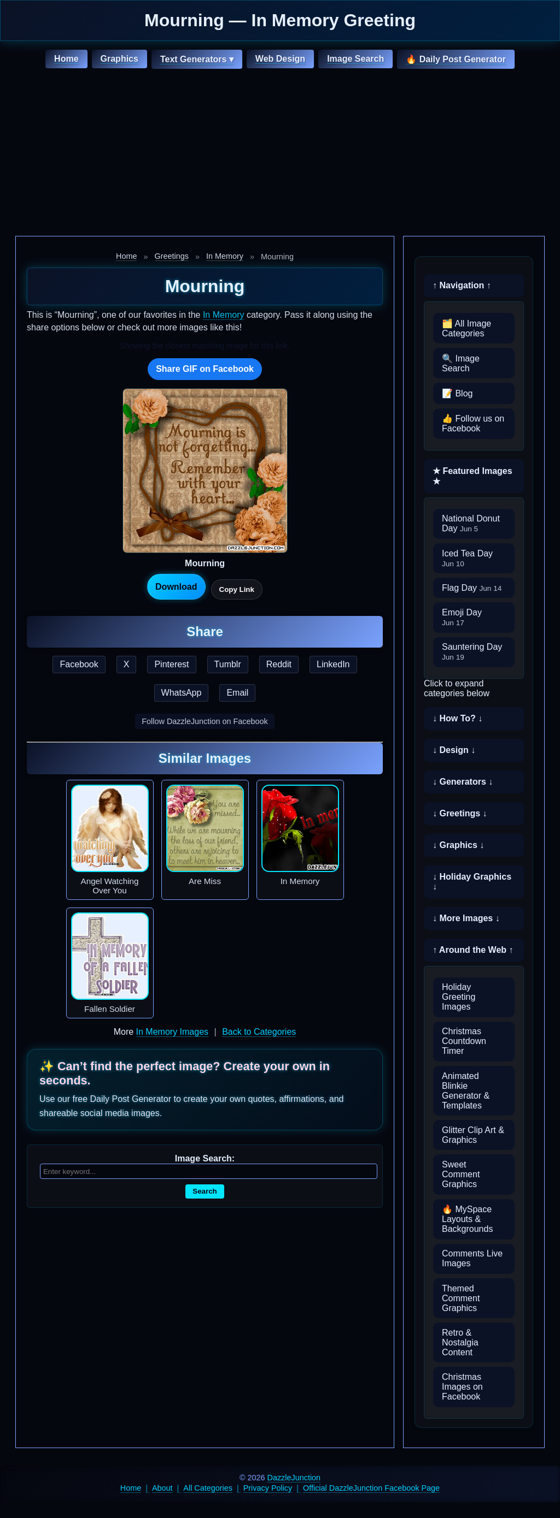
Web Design (280, 58)
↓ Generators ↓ (463, 781)
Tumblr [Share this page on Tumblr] (227, 664)
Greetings (172, 256)
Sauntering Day (472, 651)
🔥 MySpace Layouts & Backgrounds (467, 1219)
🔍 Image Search (461, 363)
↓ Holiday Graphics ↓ (472, 881)
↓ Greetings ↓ (460, 813)
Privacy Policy (268, 1488)
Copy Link (236, 589)
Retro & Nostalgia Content (460, 1342)
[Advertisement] (280, 154)
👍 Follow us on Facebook (473, 423)
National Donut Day (471, 523)
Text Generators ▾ (197, 59)
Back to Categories (259, 1031)
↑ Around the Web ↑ (473, 949)
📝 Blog (457, 393)
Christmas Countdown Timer (464, 1041)
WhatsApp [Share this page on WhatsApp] (181, 692)
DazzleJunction (294, 1477)
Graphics (119, 58)
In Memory (224, 256)
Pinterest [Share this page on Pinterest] (171, 664)
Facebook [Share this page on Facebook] (79, 664)
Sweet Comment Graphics (461, 1174)
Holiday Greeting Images (458, 996)
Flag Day (471, 587)
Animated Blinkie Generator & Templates (465, 1090)
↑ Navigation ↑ (462, 285)
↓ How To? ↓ (457, 718)
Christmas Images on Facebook (462, 1386)
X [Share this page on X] (127, 664)
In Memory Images (172, 1031)
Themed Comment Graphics (461, 1298)
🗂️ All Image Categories (466, 328)
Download (176, 586)
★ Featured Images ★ (472, 476)
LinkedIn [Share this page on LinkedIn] (333, 664)
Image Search (355, 58)
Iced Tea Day (467, 558)
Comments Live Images (472, 1258)
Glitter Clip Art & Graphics (473, 1135)
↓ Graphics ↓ (458, 845)
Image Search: (205, 1158)
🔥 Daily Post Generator (456, 59)
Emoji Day (462, 617)
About (162, 1488)
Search (204, 1191)
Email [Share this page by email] (237, 692)
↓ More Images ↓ (466, 918)
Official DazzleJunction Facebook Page (371, 1488)
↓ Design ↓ (454, 750)
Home (66, 58)
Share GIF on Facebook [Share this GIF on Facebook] (205, 368)
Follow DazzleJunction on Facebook (204, 721)
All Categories (207, 1488)
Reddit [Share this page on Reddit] (278, 664)
